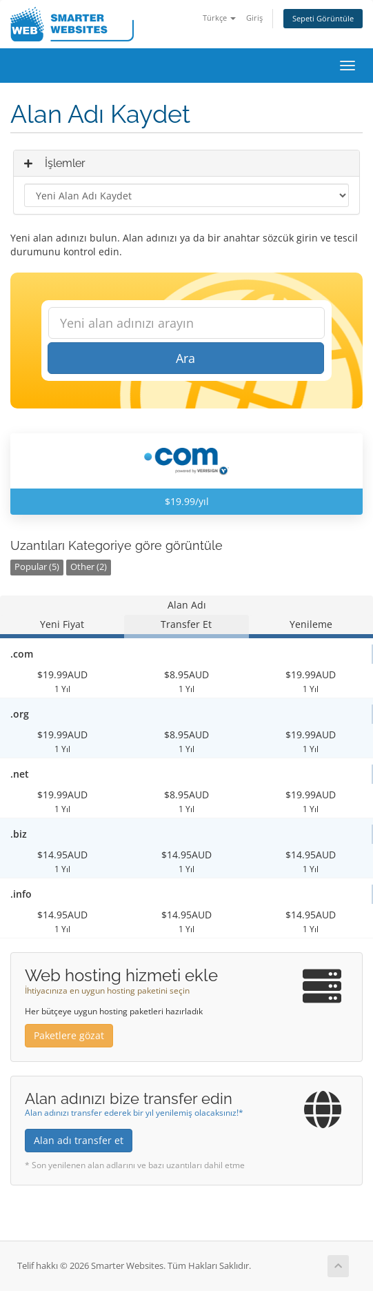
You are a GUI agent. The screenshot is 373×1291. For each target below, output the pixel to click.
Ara (185, 358)
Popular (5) (36, 567)
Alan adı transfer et (78, 1140)
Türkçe (219, 17)
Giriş (254, 17)
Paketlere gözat (69, 1035)
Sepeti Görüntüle (323, 18)
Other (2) (88, 567)
